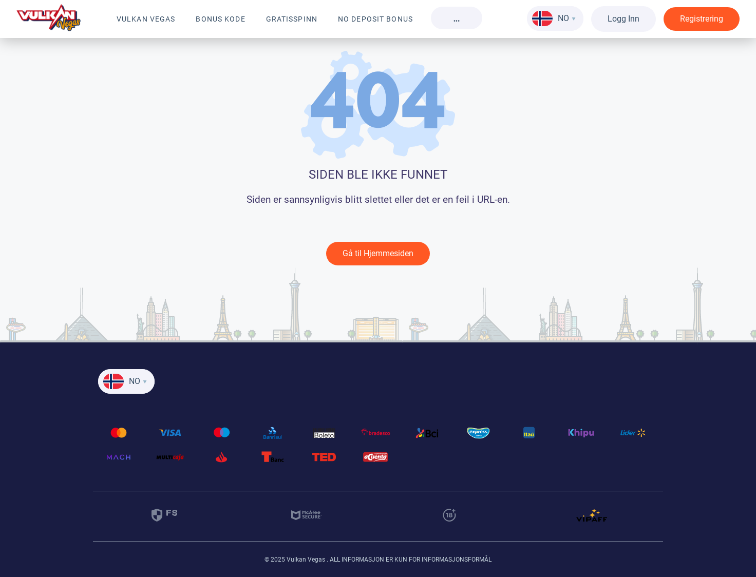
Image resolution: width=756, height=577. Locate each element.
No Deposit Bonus (375, 19)
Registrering (701, 19)
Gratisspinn (291, 19)
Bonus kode (220, 19)
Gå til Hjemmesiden (378, 253)
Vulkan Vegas (146, 19)
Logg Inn (623, 19)
